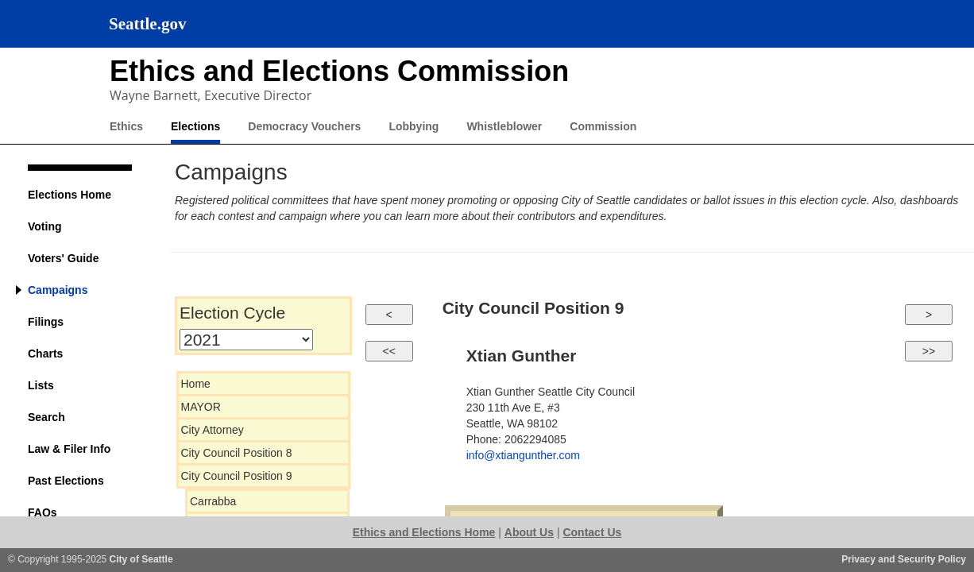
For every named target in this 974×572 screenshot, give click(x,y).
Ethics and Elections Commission (339, 71)
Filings (46, 321)
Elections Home (69, 194)
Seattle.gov (147, 23)
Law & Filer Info (69, 449)
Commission (603, 126)
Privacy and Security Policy (903, 559)
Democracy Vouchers (304, 126)
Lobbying (413, 126)
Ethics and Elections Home (424, 532)
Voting (45, 226)
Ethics (126, 126)
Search (46, 417)
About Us (529, 532)
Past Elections (66, 480)
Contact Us (591, 532)
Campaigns (57, 290)
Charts (45, 353)
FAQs (42, 512)
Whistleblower (504, 126)
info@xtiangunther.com (523, 455)
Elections (195, 126)
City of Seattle (141, 559)
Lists (41, 385)
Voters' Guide (63, 258)
